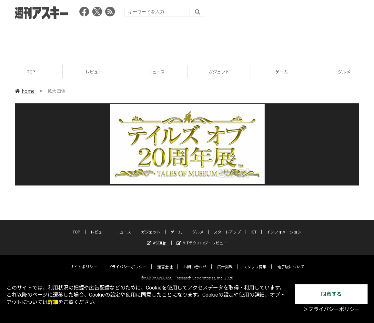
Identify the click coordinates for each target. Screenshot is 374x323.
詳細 (53, 302)
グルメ (198, 226)
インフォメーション (284, 226)
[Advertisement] (187, 40)
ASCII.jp (157, 237)
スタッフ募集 (255, 261)
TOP (31, 72)
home (25, 91)
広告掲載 (225, 261)
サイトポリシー (83, 261)
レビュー (94, 72)
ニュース (156, 72)
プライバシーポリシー (127, 261)
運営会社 (165, 261)
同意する (331, 294)
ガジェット (218, 72)
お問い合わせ (195, 261)
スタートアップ (227, 226)
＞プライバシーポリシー (331, 309)
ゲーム (281, 72)
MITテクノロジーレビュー (202, 237)
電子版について (290, 261)
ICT (254, 226)
